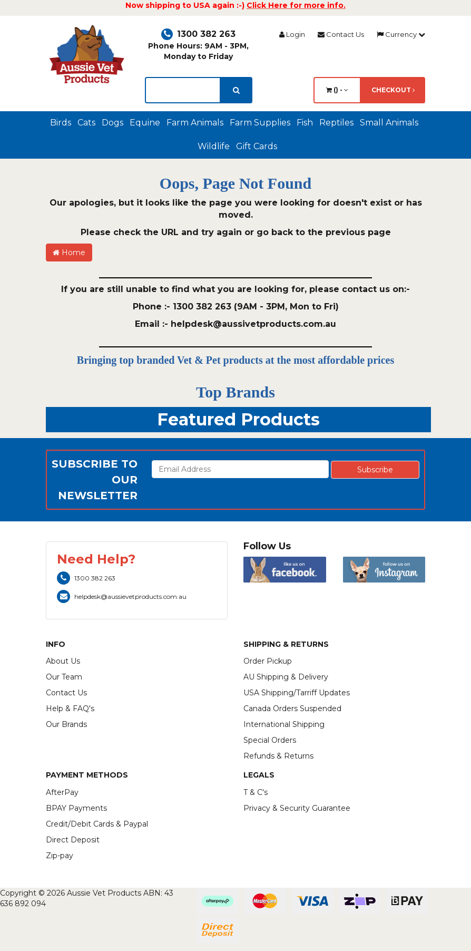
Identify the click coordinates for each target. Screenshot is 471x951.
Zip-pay (59, 855)
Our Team (64, 677)
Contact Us (341, 34)
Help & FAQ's (70, 708)
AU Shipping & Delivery (285, 677)
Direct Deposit (73, 840)
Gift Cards (256, 146)
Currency (401, 34)
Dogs (112, 123)
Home (69, 252)
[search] (236, 90)
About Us (63, 661)
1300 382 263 (198, 34)
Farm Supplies (260, 123)
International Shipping (284, 724)
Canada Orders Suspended (292, 708)
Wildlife (214, 146)
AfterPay (62, 792)
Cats (86, 123)
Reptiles (336, 123)
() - (337, 90)
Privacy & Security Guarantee (296, 808)
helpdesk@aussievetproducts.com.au (122, 596)
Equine (145, 123)
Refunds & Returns (278, 756)
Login (292, 34)
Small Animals (389, 123)
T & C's (255, 792)
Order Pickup (267, 661)
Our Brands (66, 724)
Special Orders (269, 740)
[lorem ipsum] (183, 90)
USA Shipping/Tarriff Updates (296, 692)
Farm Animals (194, 123)
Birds (60, 123)
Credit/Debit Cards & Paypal (97, 824)
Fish (305, 123)
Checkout (393, 90)
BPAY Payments (76, 808)
